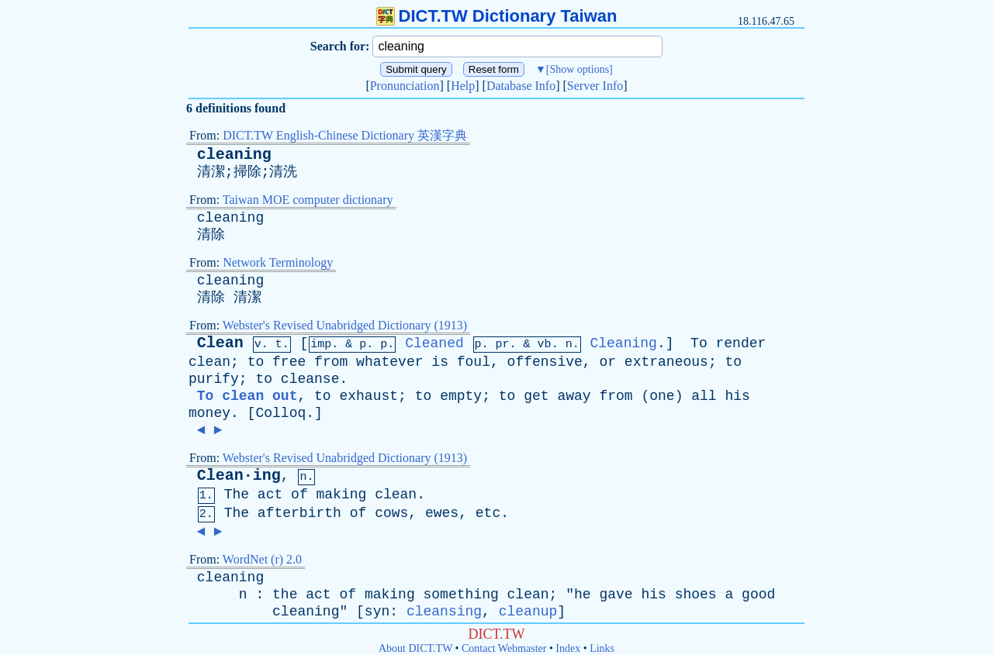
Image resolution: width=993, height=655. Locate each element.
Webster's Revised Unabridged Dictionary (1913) (345, 325)
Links (602, 648)
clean (209, 362)
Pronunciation (405, 85)
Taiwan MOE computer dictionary (308, 199)
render (741, 343)
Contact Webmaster (504, 648)
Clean (220, 343)
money (209, 413)
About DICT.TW (415, 648)
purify (214, 379)
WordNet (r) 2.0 (262, 559)
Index (567, 648)
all (703, 396)
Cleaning (623, 343)
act (270, 494)
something (461, 594)
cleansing (444, 611)
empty (461, 396)
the (284, 594)
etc (488, 513)
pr (503, 344)
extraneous (666, 362)
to (256, 362)
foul (473, 362)
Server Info (595, 85)
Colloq (280, 413)
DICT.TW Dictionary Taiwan (497, 16)
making (342, 494)
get (536, 396)
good (758, 594)
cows (391, 513)
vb (545, 344)
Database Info (520, 85)
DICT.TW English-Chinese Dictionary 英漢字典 (345, 135)
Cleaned (434, 343)
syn (377, 611)
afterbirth (299, 513)
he (582, 594)
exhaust (368, 396)
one (661, 396)
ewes (441, 513)
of (299, 494)
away (573, 396)
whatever (389, 362)
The (236, 494)
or (607, 362)
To (699, 343)
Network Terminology (278, 262)
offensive (545, 362)
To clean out (247, 396)
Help (463, 85)
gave (615, 594)
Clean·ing (239, 475)
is (439, 362)
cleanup (528, 611)
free (289, 362)
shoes (696, 594)
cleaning (234, 155)
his (737, 396)
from (331, 362)
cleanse (310, 379)
